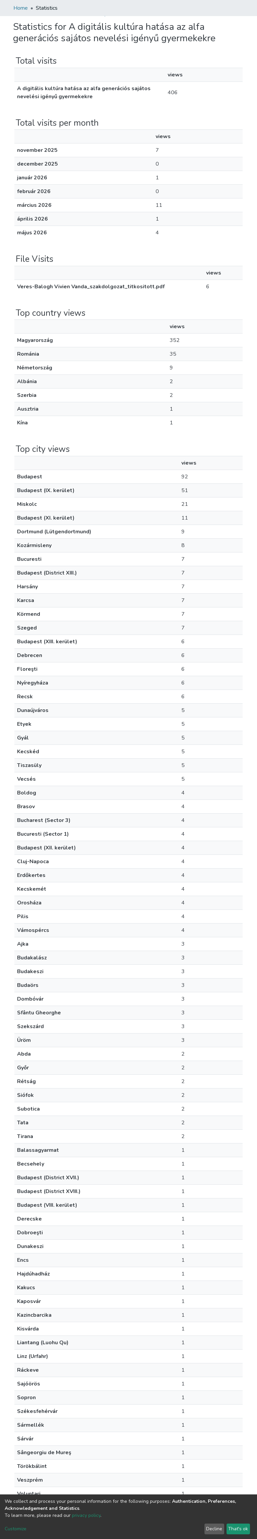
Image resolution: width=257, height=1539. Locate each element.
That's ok (238, 1529)
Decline (214, 1529)
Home (20, 8)
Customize (15, 1529)
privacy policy (86, 1515)
